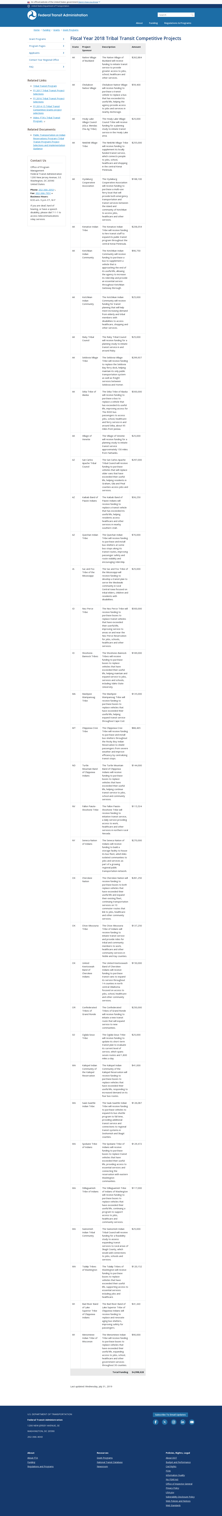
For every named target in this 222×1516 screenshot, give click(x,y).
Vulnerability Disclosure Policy (180, 1496)
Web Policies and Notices (178, 1501)
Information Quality (175, 1475)
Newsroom (102, 1466)
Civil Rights (171, 1466)
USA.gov (170, 1492)
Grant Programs (70, 30)
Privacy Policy (172, 1488)
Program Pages (46, 45)
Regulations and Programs (40, 1466)
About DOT (171, 1457)
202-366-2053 (47, 189)
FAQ (46, 66)
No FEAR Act (172, 1479)
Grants (56, 30)
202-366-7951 (44, 193)
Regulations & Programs (177, 22)
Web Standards (173, 1505)
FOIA (168, 1470)
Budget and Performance (178, 1462)
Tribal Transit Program (45, 85)
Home (37, 30)
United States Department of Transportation (50, 6)
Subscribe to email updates (170, 1414)
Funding (153, 22)
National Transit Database (110, 1462)
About (139, 22)
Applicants (46, 52)
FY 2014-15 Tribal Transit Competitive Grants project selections (47, 110)
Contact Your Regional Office (44, 59)
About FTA (32, 1457)
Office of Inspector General (179, 1483)
